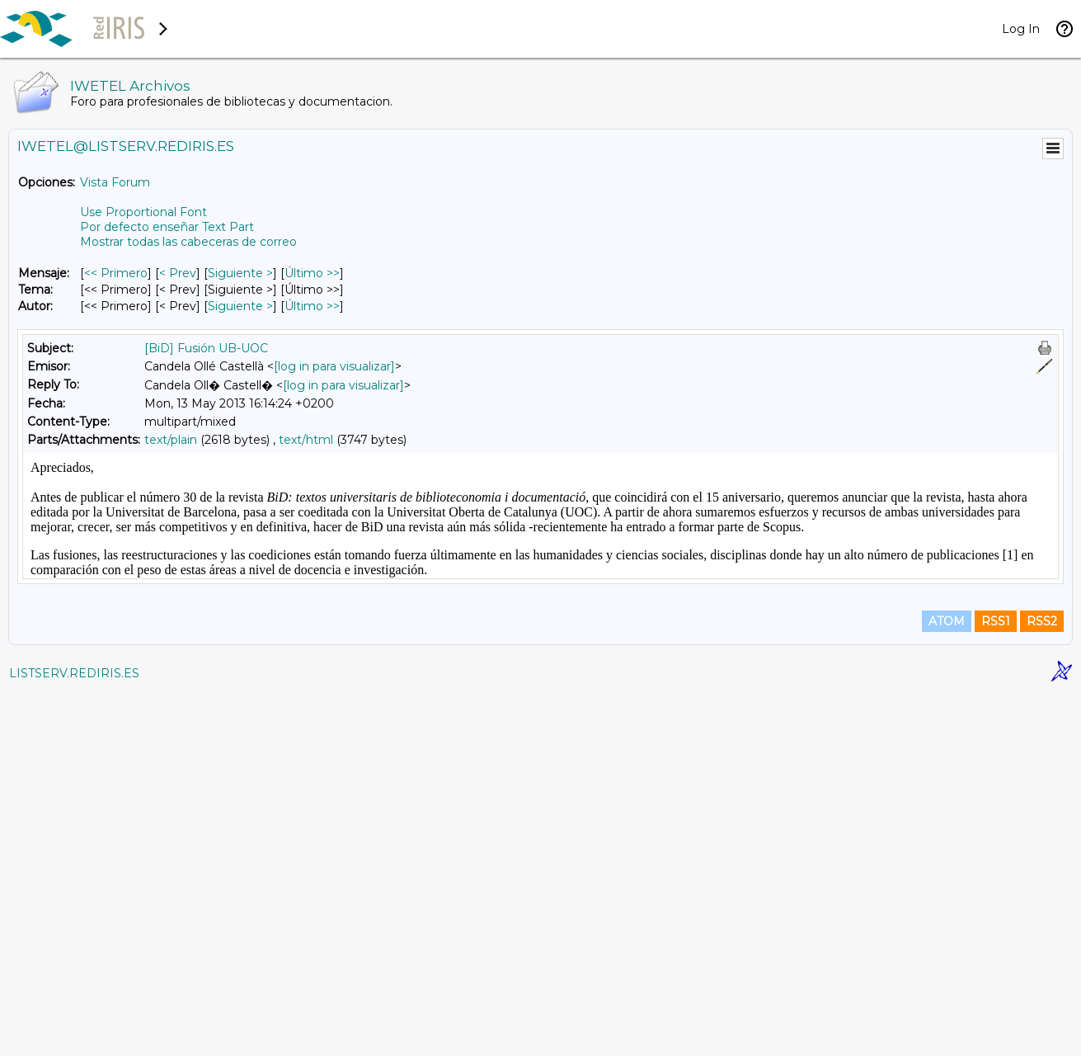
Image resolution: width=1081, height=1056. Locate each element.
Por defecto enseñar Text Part (167, 226)
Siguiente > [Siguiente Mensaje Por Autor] (240, 306)
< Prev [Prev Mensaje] (177, 273)
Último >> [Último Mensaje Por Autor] (312, 306)
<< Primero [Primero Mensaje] (116, 273)
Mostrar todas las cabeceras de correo (188, 241)
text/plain (170, 439)
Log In (1021, 28)
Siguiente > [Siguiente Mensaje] (240, 273)
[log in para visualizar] (334, 366)
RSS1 (995, 983)
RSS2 (1042, 983)
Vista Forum (115, 182)
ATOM (946, 983)
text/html (306, 439)
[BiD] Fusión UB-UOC (206, 348)
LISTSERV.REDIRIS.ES (74, 1035)
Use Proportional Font (143, 212)
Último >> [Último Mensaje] (312, 273)
